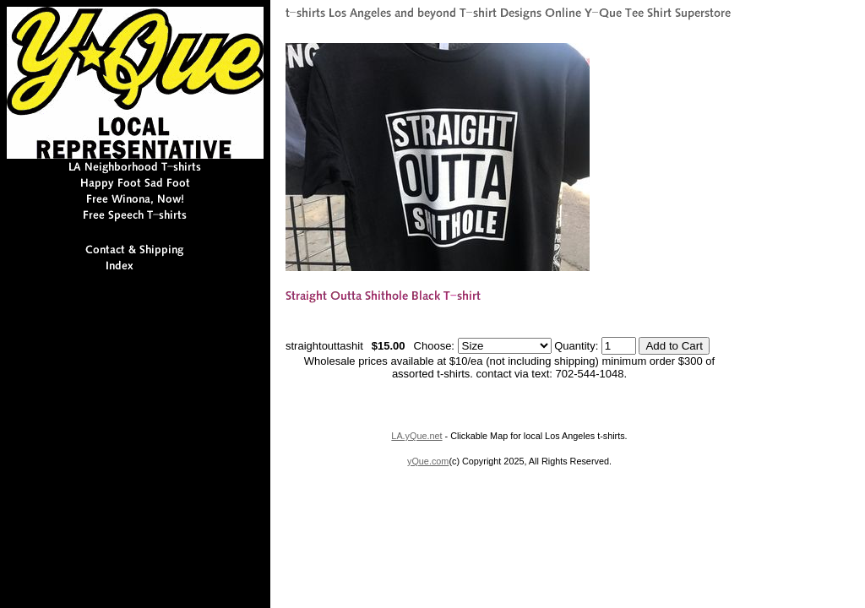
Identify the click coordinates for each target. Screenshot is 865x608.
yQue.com (428, 461)
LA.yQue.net (416, 436)
